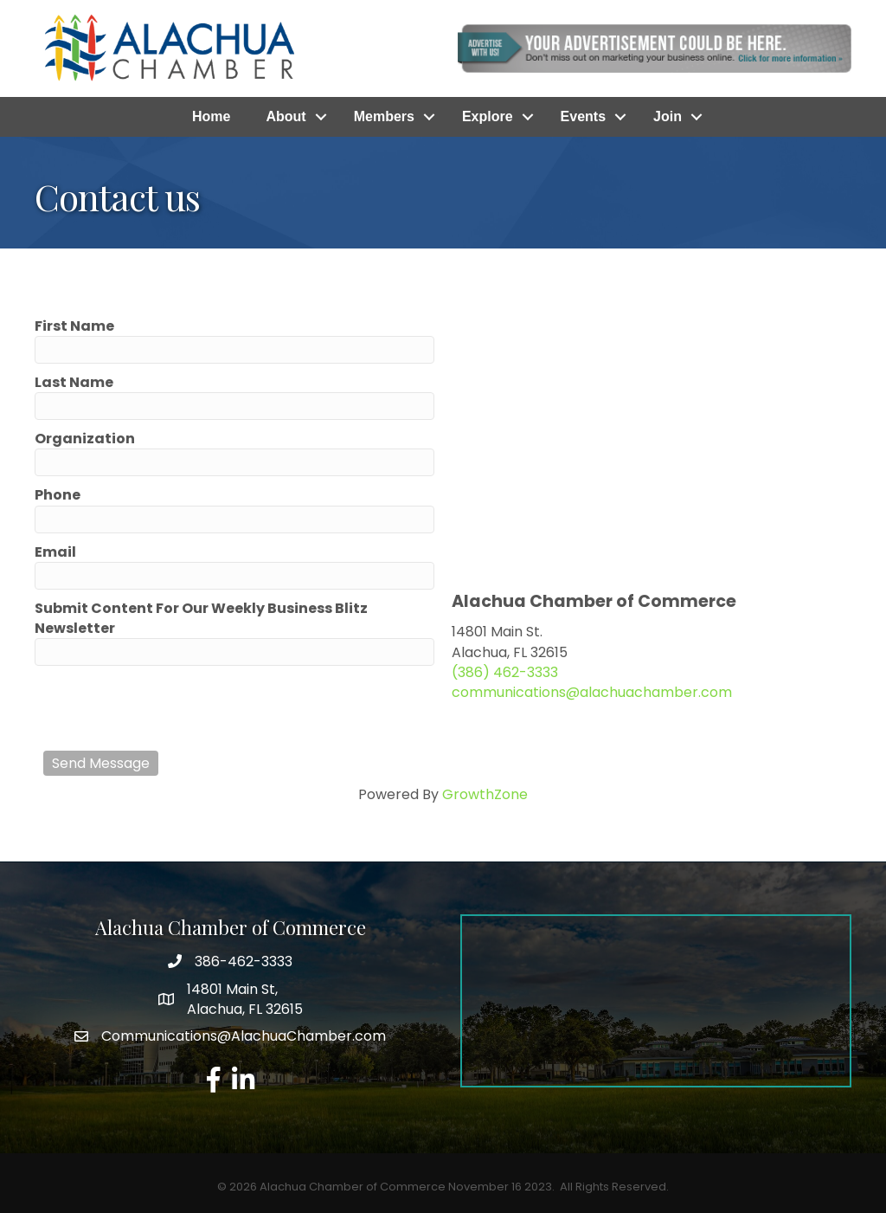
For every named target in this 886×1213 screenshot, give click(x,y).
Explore (487, 116)
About (285, 116)
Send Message (101, 763)
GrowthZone (485, 794)
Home (211, 116)
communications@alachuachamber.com (592, 692)
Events (583, 116)
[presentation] (174, 708)
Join (667, 116)
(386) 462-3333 (505, 672)
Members (384, 116)
